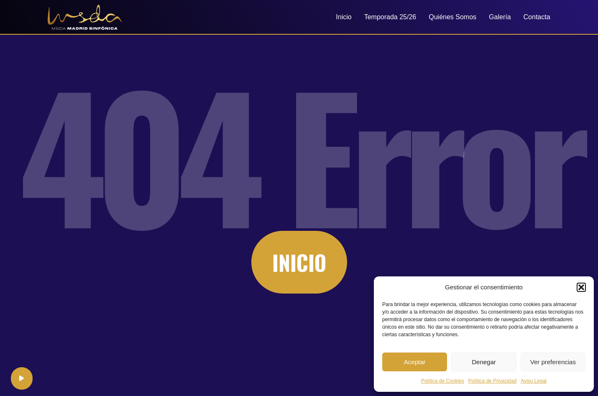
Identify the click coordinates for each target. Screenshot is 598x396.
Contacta (537, 16)
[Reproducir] (22, 378)
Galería (500, 16)
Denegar (484, 361)
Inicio (343, 16)
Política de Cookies (442, 381)
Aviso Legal (534, 381)
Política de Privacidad (492, 381)
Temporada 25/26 (390, 16)
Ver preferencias (553, 361)
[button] (581, 287)
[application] (22, 378)
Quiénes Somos (452, 16)
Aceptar (415, 361)
